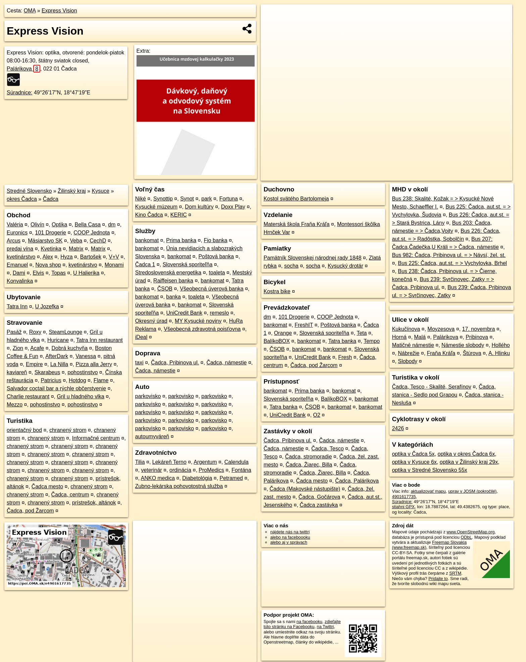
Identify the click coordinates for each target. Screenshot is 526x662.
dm (111, 224)
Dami (19, 273)
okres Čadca (22, 199)
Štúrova (472, 353)
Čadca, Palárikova (357, 481)
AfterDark (56, 356)
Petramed (231, 478)
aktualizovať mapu (428, 491)
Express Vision (59, 10)
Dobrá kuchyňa (69, 348)
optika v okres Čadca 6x (466, 454)
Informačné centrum (96, 438)
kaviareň (17, 372)
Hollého (501, 345)
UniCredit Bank (184, 313)
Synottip (163, 199)
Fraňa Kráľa (441, 353)
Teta (362, 333)
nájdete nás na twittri (290, 531)
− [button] (272, 26)
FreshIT (304, 325)
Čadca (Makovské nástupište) (304, 489)
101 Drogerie (50, 232)
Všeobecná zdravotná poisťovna (202, 329)
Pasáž (14, 332)
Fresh (345, 357)
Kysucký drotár (345, 266)
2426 (398, 428)
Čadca (50, 199)
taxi (139, 362)
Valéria (15, 224)
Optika (59, 224)
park (206, 199)
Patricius (51, 380)
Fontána (241, 470)
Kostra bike (277, 291)
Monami (114, 265)
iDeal (141, 337)
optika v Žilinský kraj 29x (469, 462)
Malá (420, 337)
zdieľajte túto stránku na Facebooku (302, 624)
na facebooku (309, 621)
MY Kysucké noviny (198, 321)
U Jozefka (47, 306)
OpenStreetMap (396, 176)
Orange (283, 333)
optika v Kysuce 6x (414, 462)
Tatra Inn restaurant (99, 340)
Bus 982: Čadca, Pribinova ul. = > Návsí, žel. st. (449, 255)
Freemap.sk (431, 176)
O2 (316, 415)
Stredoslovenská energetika (168, 272)
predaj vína (20, 249)
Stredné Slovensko (29, 191)
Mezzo (14, 404)
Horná (399, 337)
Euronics (17, 232)
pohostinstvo (82, 372)
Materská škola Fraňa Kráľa (297, 224)
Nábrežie (408, 353)
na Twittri (325, 626)
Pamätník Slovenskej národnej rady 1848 (313, 258)
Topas (58, 273)
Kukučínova (406, 329)
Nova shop (48, 265)
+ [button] (272, 16)
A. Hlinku (499, 353)
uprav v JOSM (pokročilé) (472, 491)
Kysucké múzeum (156, 207)
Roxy (35, 332)
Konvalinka (20, 281)
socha (291, 266)
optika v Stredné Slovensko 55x (429, 470)
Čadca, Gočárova (319, 497)
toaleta (217, 272)
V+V (114, 257)
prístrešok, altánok (94, 502)
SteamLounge (65, 332)
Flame (101, 380)
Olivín (37, 224)
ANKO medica (158, 478)
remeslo (219, 313)
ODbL (466, 537)
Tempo (372, 341)
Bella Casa (88, 224)
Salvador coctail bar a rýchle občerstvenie (56, 388)
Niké (140, 199)
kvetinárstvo (21, 257)
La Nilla (59, 364)
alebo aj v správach (288, 542)
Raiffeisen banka (173, 280)
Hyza (66, 257)
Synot (187, 199)
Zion (18, 348)
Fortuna (228, 199)
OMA (30, 10)
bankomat (147, 240)
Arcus (13, 241)
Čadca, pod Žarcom (30, 511)
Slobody (407, 361)
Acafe (37, 348)
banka (173, 297)
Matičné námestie (413, 345)
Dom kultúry (199, 207)
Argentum (205, 462)
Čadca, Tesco (327, 448)
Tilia (140, 462)
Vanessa (85, 356)
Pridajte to (438, 578)
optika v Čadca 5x (413, 454)
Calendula (236, 462)
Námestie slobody (462, 345)
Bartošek (90, 257)
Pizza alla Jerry (94, 364)
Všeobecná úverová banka (211, 289)
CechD (98, 241)
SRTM (455, 573)
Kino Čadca (149, 215)
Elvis (38, 273)
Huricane (58, 340)
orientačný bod (24, 430)
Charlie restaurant (28, 396)
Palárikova (23, 69)
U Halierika (86, 273)
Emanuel (17, 265)
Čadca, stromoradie (308, 456)
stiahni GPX (403, 506)
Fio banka (215, 240)
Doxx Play (233, 207)
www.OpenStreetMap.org (470, 531)
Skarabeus (47, 372)
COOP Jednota (91, 232)
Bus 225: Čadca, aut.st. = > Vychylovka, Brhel (452, 263)
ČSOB (164, 289)
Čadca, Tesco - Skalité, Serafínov (431, 387)
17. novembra (478, 329)
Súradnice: (20, 92)
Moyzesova (441, 329)
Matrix (76, 249)
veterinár (151, 470)
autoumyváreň (152, 436)
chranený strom (67, 430)
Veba (76, 241)
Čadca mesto (47, 486)
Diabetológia (197, 478)
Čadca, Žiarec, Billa (308, 465)
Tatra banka (342, 341)
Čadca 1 (145, 264)
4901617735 (404, 496)
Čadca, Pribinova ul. (175, 362)
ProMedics (211, 470)
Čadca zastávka (319, 505)
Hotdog (77, 380)
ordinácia (180, 470)
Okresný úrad (151, 321)
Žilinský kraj (72, 191)
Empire (34, 364)
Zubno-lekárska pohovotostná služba (179, 486)
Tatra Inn (17, 306)
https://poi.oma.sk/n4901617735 (482, 176)
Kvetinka (51, 249)
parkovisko (148, 396)
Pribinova (477, 337)
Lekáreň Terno (169, 462)
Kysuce (100, 191)
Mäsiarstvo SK (45, 241)
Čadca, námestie (226, 362)
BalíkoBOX (277, 341)
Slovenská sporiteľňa (188, 264)
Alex (48, 257)
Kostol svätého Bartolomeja (296, 199)
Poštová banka (216, 256)
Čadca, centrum (70, 494)
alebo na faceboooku (290, 537)
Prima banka (181, 240)
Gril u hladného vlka (80, 396)
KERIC (178, 215)
